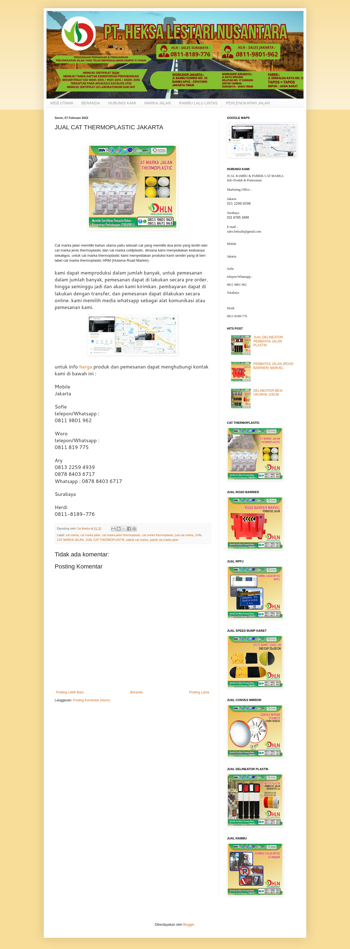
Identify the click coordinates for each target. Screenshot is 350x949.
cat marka (72, 535)
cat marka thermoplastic (157, 535)
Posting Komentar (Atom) (91, 700)
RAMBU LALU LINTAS (198, 103)
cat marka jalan (90, 535)
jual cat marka (184, 535)
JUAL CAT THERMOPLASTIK (105, 539)
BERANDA (90, 103)
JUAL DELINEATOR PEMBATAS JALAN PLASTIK (268, 341)
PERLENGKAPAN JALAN (248, 103)
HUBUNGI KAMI (122, 103)
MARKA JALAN (157, 103)
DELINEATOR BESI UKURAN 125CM (267, 392)
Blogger (188, 925)
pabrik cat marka (137, 539)
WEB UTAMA (61, 103)
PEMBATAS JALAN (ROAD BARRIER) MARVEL (273, 366)
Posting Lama (199, 692)
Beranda (136, 692)
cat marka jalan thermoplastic (121, 535)
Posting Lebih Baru (70, 692)
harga (85, 366)
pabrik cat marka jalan (164, 539)
